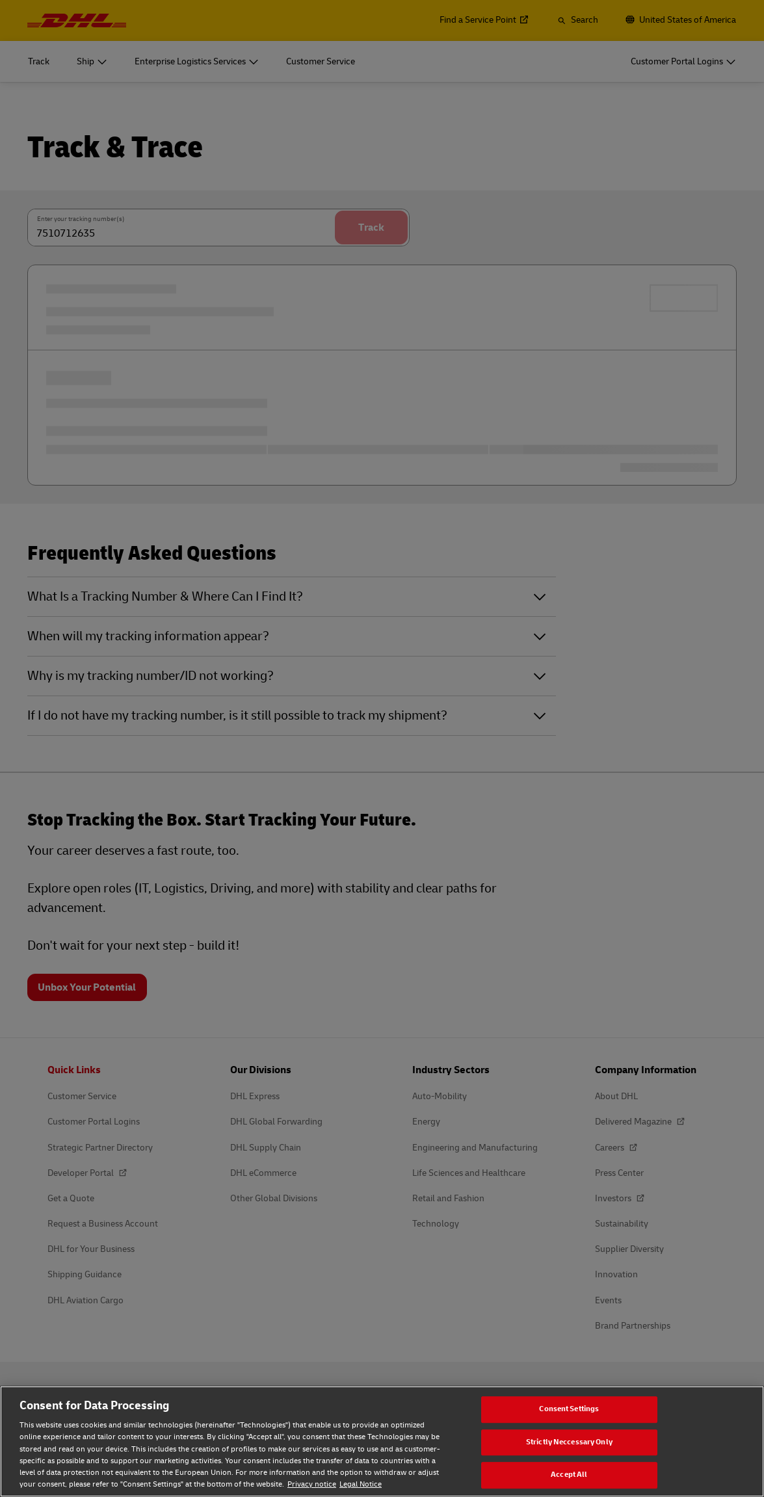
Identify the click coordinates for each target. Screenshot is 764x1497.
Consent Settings (569, 1409)
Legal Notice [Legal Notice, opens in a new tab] (360, 1484)
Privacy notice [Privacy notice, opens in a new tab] (311, 1484)
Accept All (569, 1475)
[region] (382, 1441)
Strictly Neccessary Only (569, 1442)
